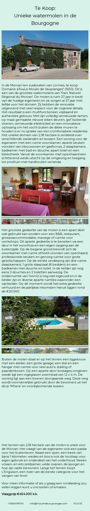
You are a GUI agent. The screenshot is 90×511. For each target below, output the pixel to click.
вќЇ (82, 188)
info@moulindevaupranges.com (49, 503)
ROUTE (78, 503)
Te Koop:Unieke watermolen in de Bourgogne (45, 15)
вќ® (8, 188)
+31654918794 (16, 503)
